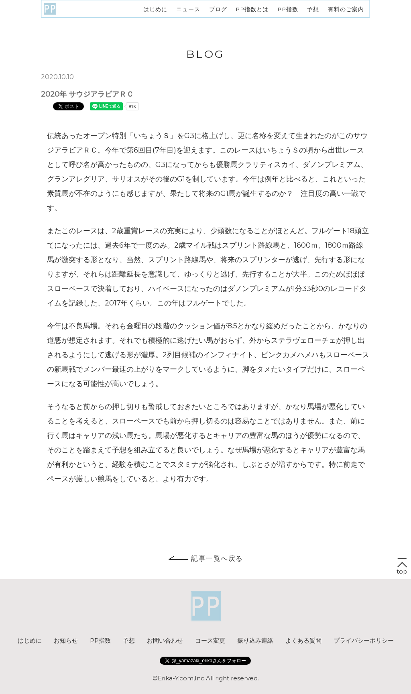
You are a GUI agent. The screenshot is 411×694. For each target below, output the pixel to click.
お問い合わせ (165, 640)
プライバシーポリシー (364, 640)
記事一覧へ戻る (205, 558)
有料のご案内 (346, 9)
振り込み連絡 (255, 640)
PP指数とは (252, 9)
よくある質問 (303, 640)
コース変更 (210, 640)
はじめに (155, 9)
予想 (313, 9)
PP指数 (287, 9)
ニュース (188, 9)
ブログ (218, 9)
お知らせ (66, 640)
